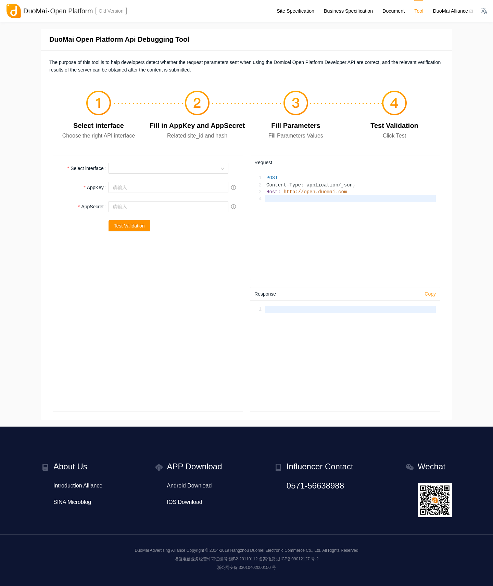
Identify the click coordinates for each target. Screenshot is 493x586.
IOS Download (184, 502)
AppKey (95, 187)
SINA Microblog (72, 502)
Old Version (112, 11)
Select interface (87, 168)
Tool (419, 11)
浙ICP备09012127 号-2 (297, 559)
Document (395, 11)
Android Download (189, 486)
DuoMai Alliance (452, 11)
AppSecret (92, 206)
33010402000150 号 (257, 567)
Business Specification (350, 11)
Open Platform (72, 11)
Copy (430, 294)
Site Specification (298, 11)
